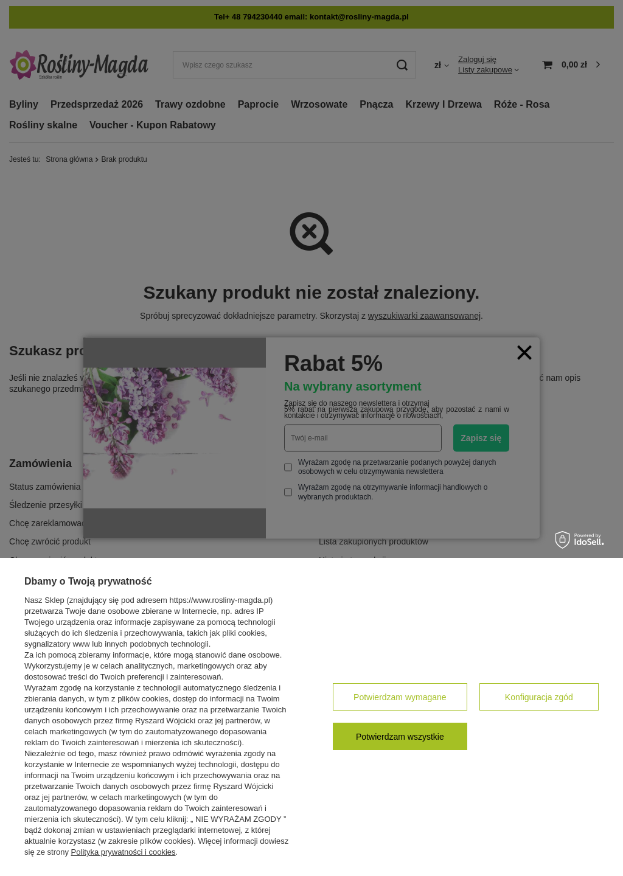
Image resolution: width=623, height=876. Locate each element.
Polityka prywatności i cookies (123, 852)
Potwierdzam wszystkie (400, 737)
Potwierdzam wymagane (400, 697)
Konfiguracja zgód (539, 697)
